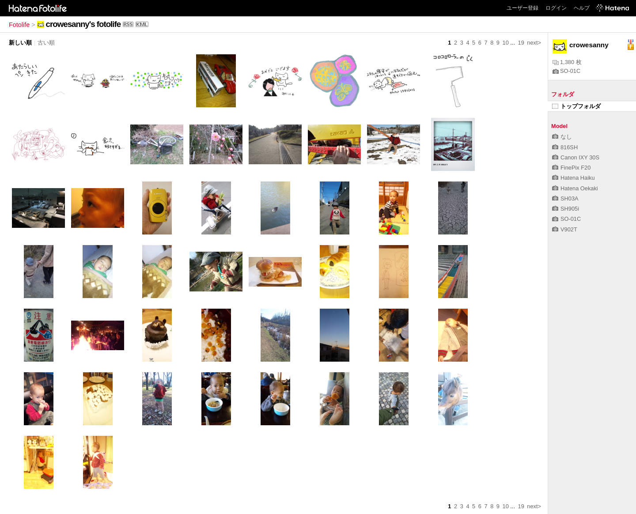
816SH (565, 147)
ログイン (556, 8)
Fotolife (19, 24)
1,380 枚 (567, 62)
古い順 (46, 42)
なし (562, 136)
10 (506, 42)
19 (521, 42)
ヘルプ (582, 8)
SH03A (565, 198)
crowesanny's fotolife (83, 24)
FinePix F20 (571, 167)
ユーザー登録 (522, 8)
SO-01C (566, 71)
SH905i (565, 208)
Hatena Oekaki (575, 188)
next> (534, 42)
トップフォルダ (576, 106)
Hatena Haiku (573, 177)
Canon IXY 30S (575, 157)
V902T (564, 229)
